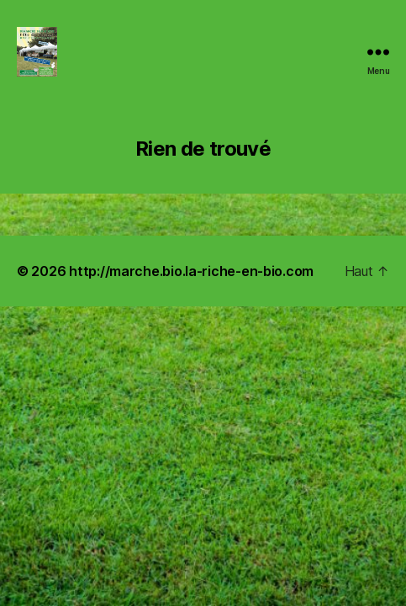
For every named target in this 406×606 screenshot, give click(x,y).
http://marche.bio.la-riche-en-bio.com (191, 271)
